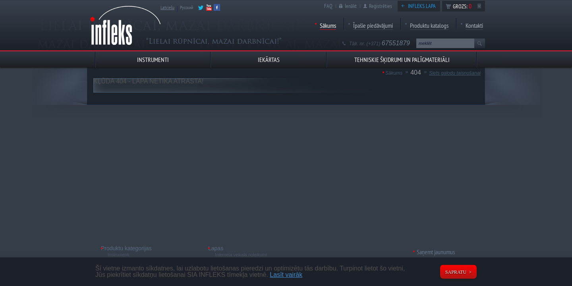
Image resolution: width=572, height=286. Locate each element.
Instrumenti (118, 254)
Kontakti (474, 25)
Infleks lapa (422, 6)
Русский (186, 7)
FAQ (328, 6)
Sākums (328, 25)
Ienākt (351, 6)
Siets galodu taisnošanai (455, 73)
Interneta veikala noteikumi (241, 254)
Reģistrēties (380, 6)
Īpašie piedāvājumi (373, 25)
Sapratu (455, 272)
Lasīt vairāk (286, 274)
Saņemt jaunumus (436, 252)
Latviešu (167, 7)
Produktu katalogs (429, 25)
